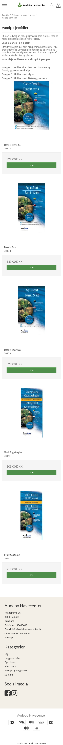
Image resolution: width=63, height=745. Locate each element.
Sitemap (9, 637)
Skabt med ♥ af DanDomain (31, 743)
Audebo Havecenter (31, 715)
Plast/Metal (10, 666)
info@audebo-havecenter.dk (26, 629)
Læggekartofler (12, 658)
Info (32, 165)
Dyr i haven (10, 662)
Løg (6, 654)
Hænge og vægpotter (16, 670)
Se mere (9, 674)
